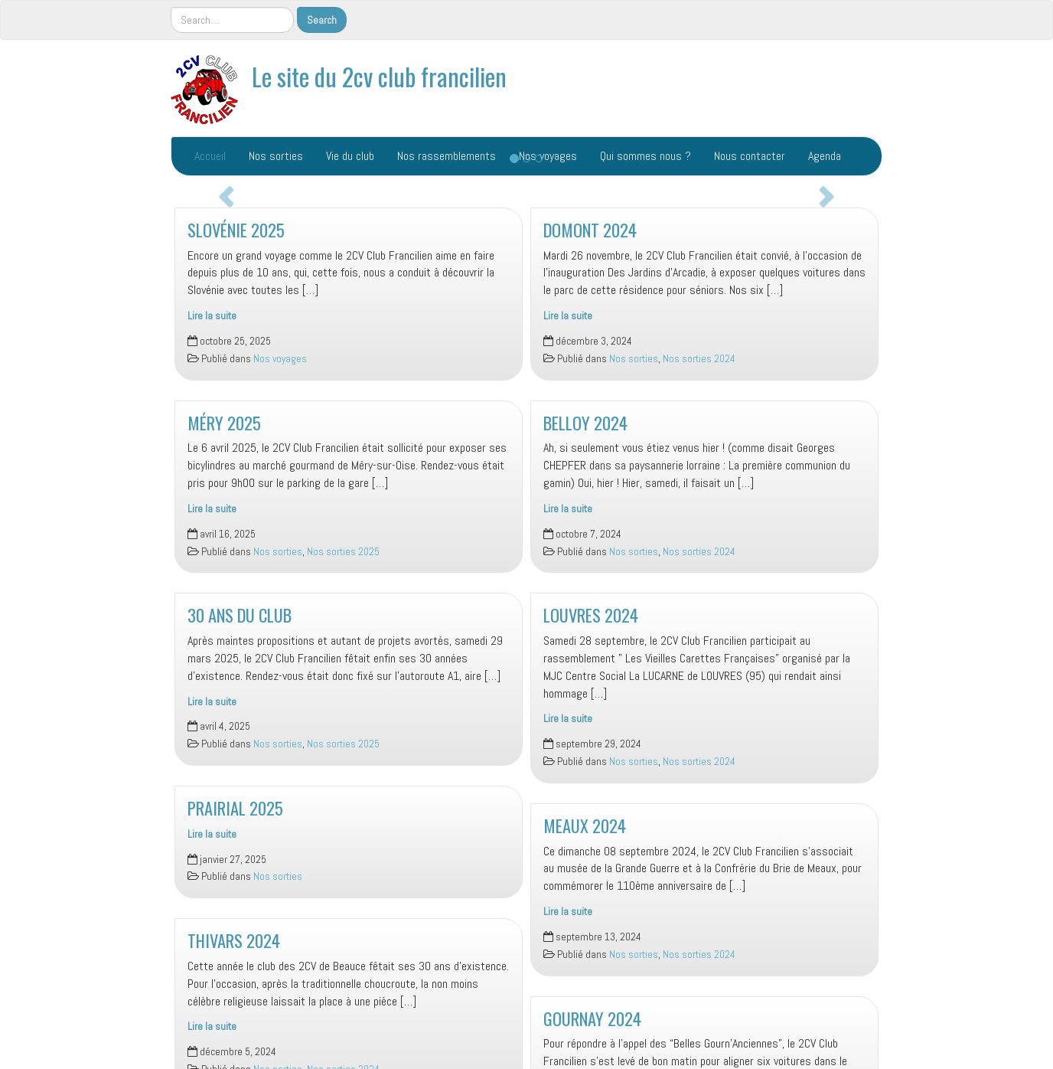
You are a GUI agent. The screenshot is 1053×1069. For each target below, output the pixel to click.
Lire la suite (211, 315)
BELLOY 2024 (585, 422)
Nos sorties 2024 (699, 358)
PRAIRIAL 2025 (235, 807)
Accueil (210, 156)
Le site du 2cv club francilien (379, 76)
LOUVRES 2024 (590, 614)
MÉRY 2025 (224, 422)
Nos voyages (280, 358)
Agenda (824, 156)
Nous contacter (749, 156)
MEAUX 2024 (584, 825)
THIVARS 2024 (233, 940)
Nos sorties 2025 (343, 551)
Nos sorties (276, 156)
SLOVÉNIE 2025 (236, 229)
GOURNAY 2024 (592, 1018)
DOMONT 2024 (590, 229)
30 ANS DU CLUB (239, 614)
